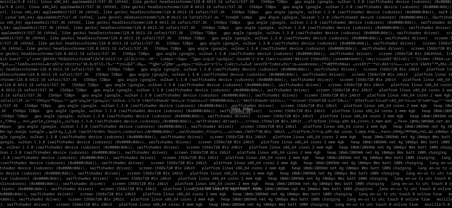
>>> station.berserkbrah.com (226, 188)
